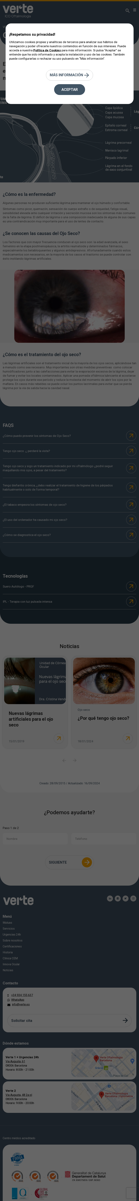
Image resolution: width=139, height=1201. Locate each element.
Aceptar (69, 89)
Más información (69, 75)
